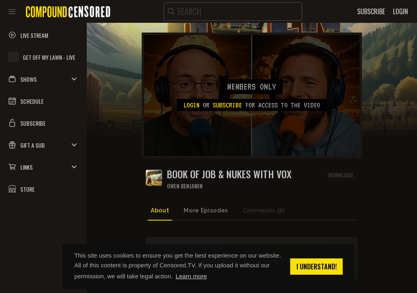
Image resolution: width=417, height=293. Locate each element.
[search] (233, 11)
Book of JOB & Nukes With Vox (229, 174)
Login (191, 105)
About (160, 210)
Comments (264, 210)
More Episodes (206, 210)
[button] (43, 79)
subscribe (227, 105)
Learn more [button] (191, 276)
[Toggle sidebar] (12, 11)
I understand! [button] (316, 266)
